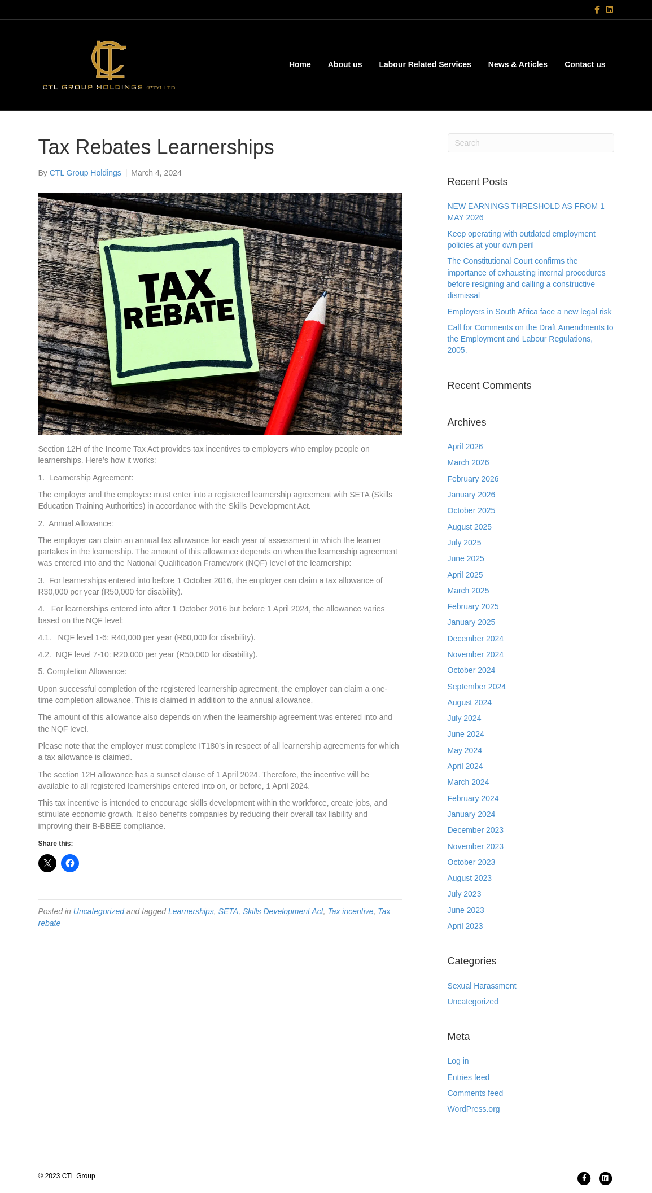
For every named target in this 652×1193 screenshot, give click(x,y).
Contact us (585, 64)
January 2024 (472, 814)
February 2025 (473, 606)
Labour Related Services (425, 64)
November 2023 (476, 846)
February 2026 (473, 478)
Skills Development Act (283, 911)
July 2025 (465, 542)
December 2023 (476, 829)
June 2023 (466, 910)
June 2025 (466, 558)
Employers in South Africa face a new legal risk (530, 311)
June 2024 (466, 733)
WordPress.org (474, 1108)
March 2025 (468, 590)
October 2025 (472, 510)
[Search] (531, 142)
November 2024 (476, 654)
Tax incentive (350, 911)
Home (300, 64)
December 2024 (476, 638)
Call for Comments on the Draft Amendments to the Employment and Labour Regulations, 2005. (531, 339)
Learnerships (191, 911)
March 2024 (468, 781)
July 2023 (465, 893)
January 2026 (472, 494)
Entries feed (469, 1077)
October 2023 (472, 862)
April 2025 (465, 574)
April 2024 (465, 766)
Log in (458, 1060)
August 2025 (470, 526)
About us (345, 64)
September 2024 (477, 686)
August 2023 (470, 877)
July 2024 (465, 718)
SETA (228, 911)
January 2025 (472, 622)
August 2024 (470, 702)
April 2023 (465, 925)
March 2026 (468, 462)
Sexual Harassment (482, 985)
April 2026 (465, 446)
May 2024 (465, 750)
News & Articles (518, 64)
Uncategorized (98, 911)
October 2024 (472, 670)
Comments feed (476, 1093)
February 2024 (473, 798)
